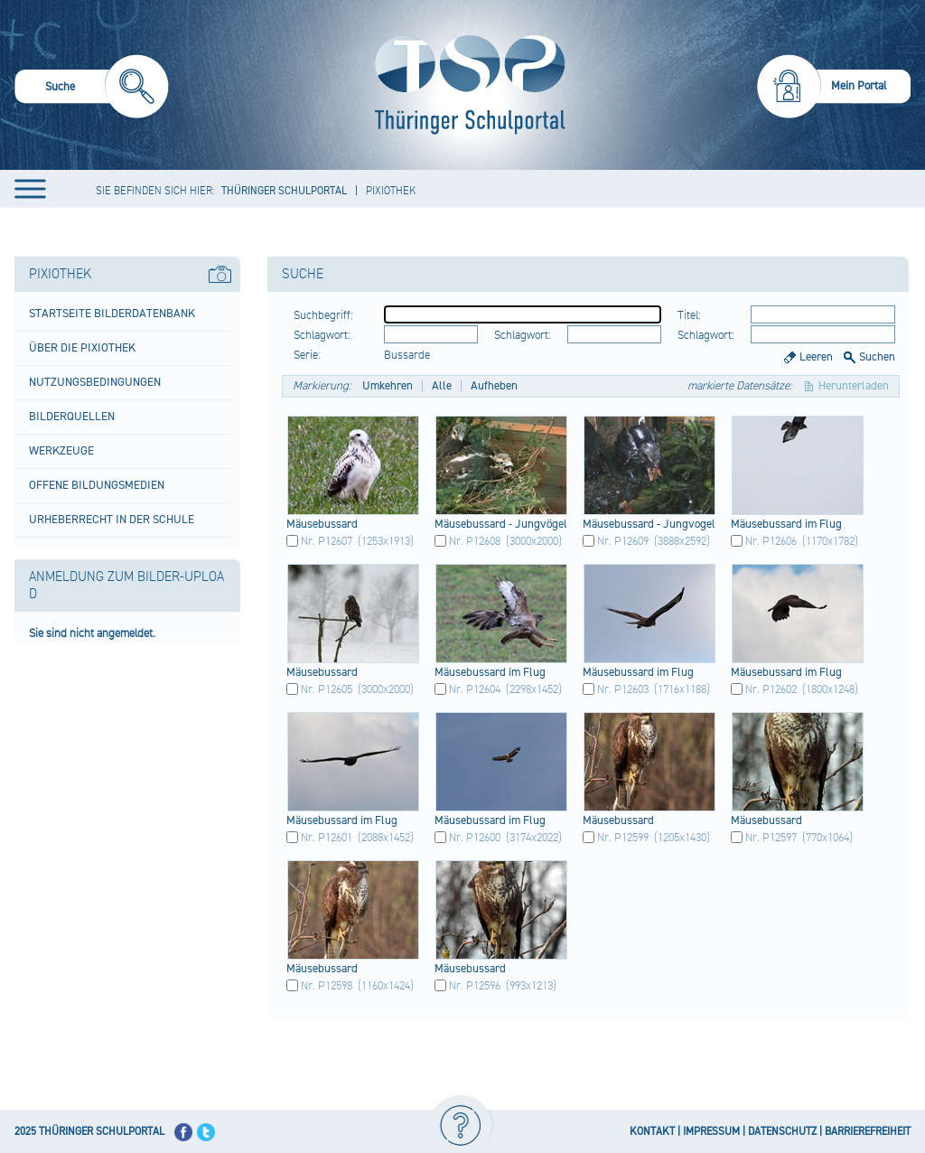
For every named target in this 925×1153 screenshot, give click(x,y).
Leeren (816, 357)
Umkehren (387, 386)
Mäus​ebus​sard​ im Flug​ (786, 524)
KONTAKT (652, 1132)
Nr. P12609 (623, 541)
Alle (442, 386)
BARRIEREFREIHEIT (868, 1132)
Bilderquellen (72, 416)
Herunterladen (853, 386)
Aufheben (494, 386)
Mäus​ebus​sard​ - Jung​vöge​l (500, 524)
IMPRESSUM (711, 1132)
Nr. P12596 (474, 986)
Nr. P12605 (326, 689)
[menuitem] (91, 89)
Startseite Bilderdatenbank (112, 313)
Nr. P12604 (474, 689)
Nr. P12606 (771, 541)
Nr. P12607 (326, 541)
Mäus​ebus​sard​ (322, 524)
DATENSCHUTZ (782, 1132)
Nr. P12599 (623, 837)
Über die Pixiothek (82, 348)
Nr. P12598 (326, 986)
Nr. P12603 (623, 689)
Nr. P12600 (474, 837)
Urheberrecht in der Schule (111, 519)
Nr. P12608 (474, 541)
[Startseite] (465, 85)
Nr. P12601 (326, 837)
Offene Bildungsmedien (96, 485)
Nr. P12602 (771, 689)
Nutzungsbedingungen (95, 382)
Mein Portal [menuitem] (859, 86)
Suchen (877, 357)
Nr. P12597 (771, 837)
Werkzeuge (61, 451)
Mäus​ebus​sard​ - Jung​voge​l (649, 524)
